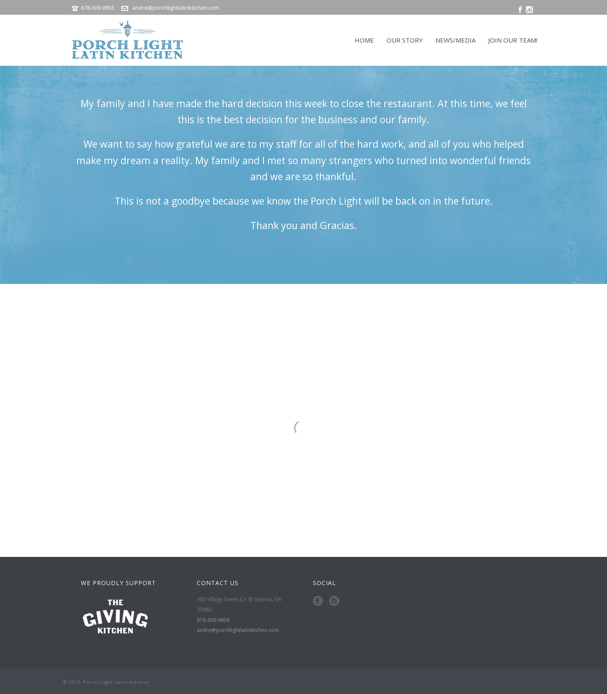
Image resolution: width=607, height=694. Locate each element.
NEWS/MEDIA (455, 40)
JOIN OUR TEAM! (512, 40)
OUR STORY (405, 40)
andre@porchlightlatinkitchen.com (175, 7)
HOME (364, 40)
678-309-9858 (98, 7)
